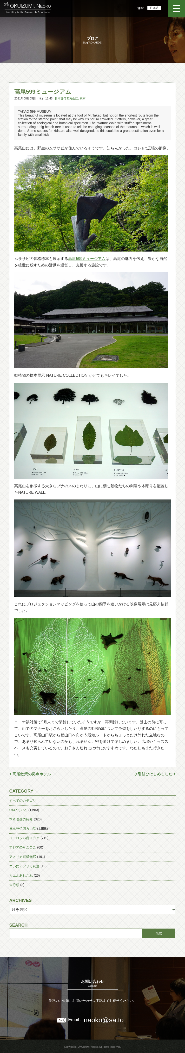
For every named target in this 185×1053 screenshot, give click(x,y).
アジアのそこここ (22, 847)
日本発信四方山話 (66, 98)
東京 (83, 98)
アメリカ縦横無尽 (22, 857)
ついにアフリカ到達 (24, 866)
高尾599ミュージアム (87, 259)
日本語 (154, 8)
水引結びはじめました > (155, 774)
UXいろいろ (18, 810)
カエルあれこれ (21, 875)
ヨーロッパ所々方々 (24, 838)
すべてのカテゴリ (22, 800)
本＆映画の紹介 (21, 819)
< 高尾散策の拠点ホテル (30, 774)
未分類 (14, 885)
